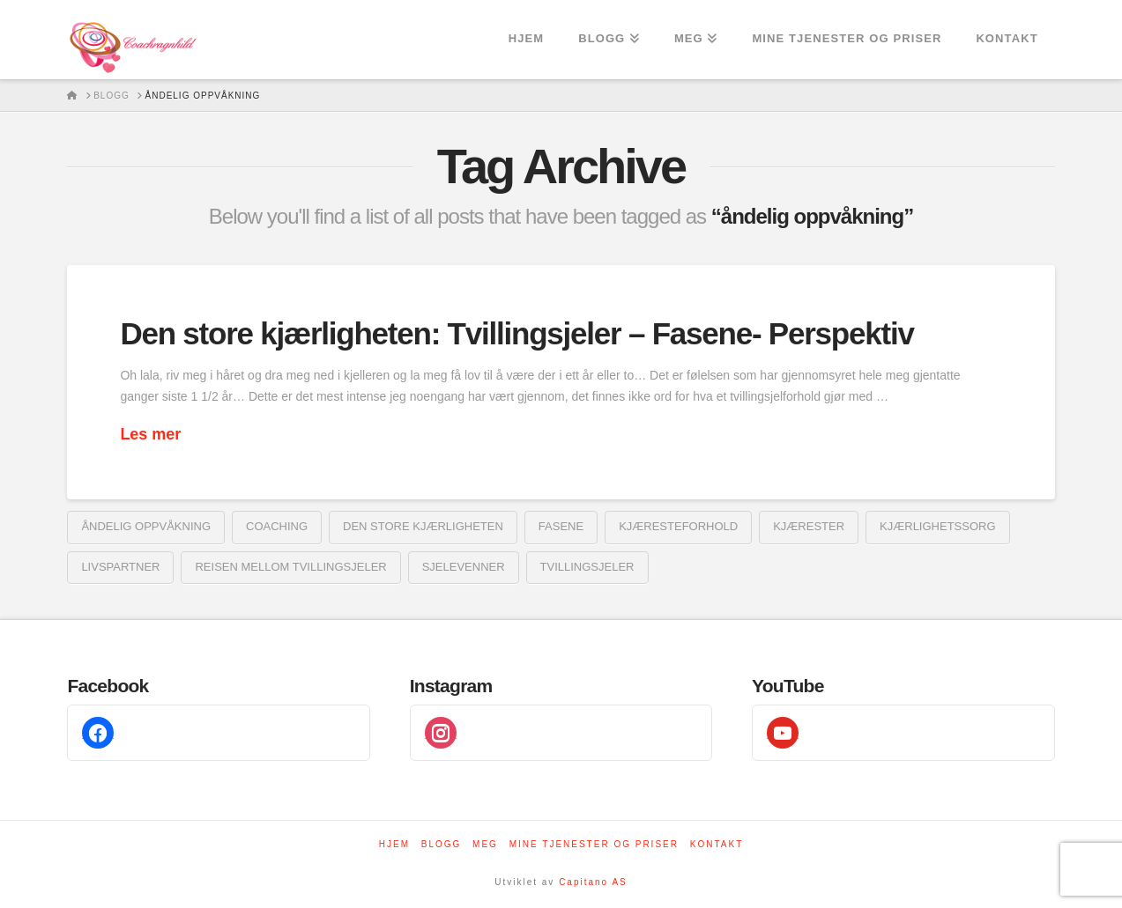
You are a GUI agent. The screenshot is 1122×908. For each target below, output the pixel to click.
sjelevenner (463, 566)
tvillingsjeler (587, 566)
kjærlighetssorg (937, 526)
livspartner (120, 566)
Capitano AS (593, 882)
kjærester (808, 526)
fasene (561, 526)
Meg (485, 844)
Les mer (150, 434)
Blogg (441, 844)
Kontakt (716, 844)
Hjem (394, 844)
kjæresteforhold (678, 526)
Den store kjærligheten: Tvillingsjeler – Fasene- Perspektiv (516, 333)
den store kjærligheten (423, 526)
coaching (277, 526)
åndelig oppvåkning (146, 526)
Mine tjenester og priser (594, 844)
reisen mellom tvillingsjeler (290, 566)
